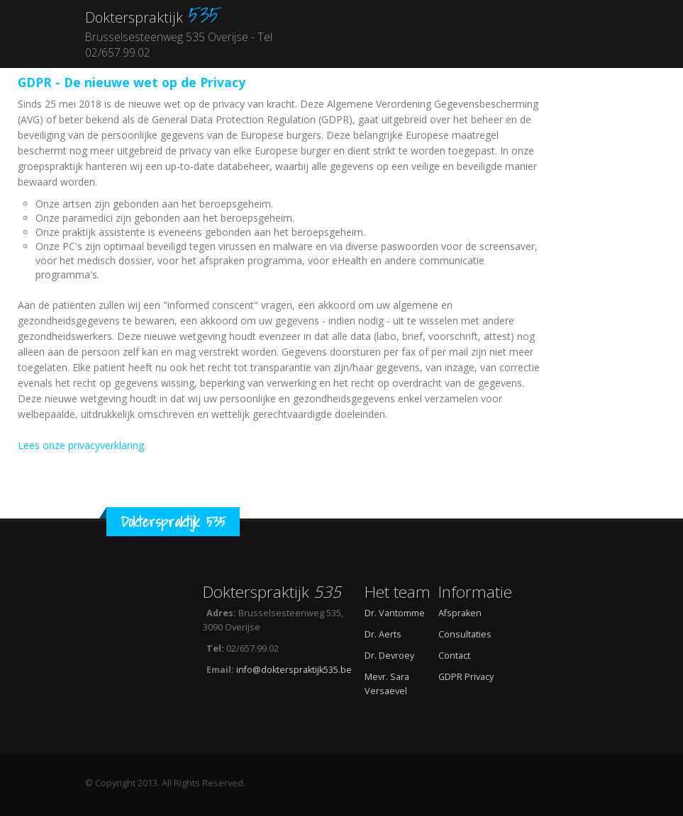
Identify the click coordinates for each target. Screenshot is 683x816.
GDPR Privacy (466, 677)
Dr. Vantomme (395, 613)
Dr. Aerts (383, 634)
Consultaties (465, 634)
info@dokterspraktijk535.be (294, 670)
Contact (454, 656)
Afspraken (460, 613)
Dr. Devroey (389, 656)
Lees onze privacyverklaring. (82, 445)
